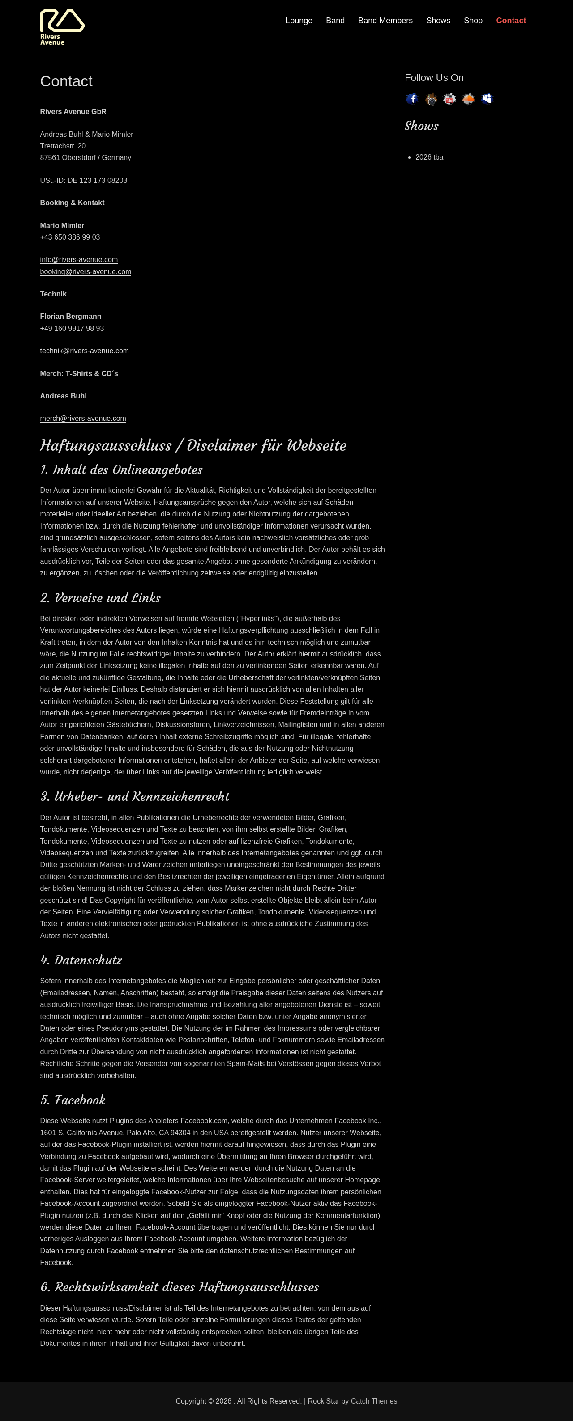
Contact (511, 20)
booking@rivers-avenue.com (86, 271)
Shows (438, 20)
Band (335, 20)
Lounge (299, 20)
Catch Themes (374, 1401)
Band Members (385, 20)
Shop (473, 20)
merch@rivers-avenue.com (83, 418)
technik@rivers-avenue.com (84, 351)
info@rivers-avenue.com (79, 259)
